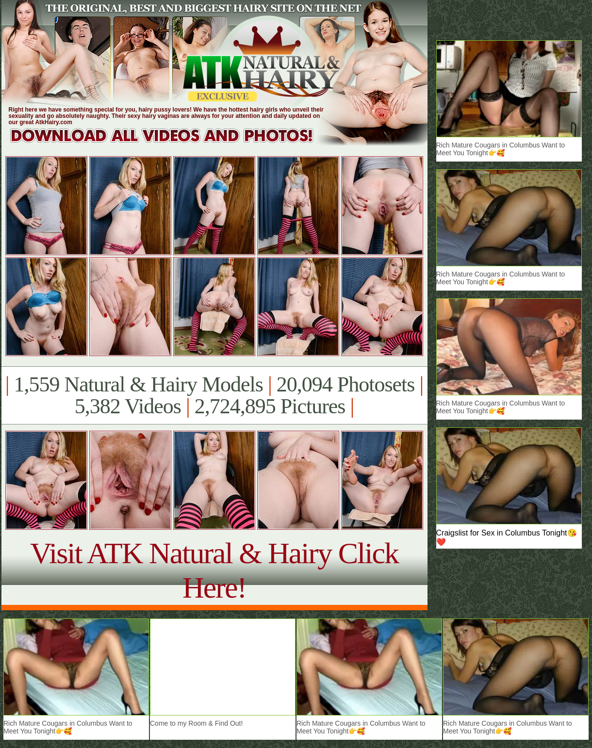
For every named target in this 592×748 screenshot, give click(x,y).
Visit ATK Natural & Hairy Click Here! (214, 570)
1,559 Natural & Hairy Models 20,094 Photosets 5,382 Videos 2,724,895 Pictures (214, 395)
